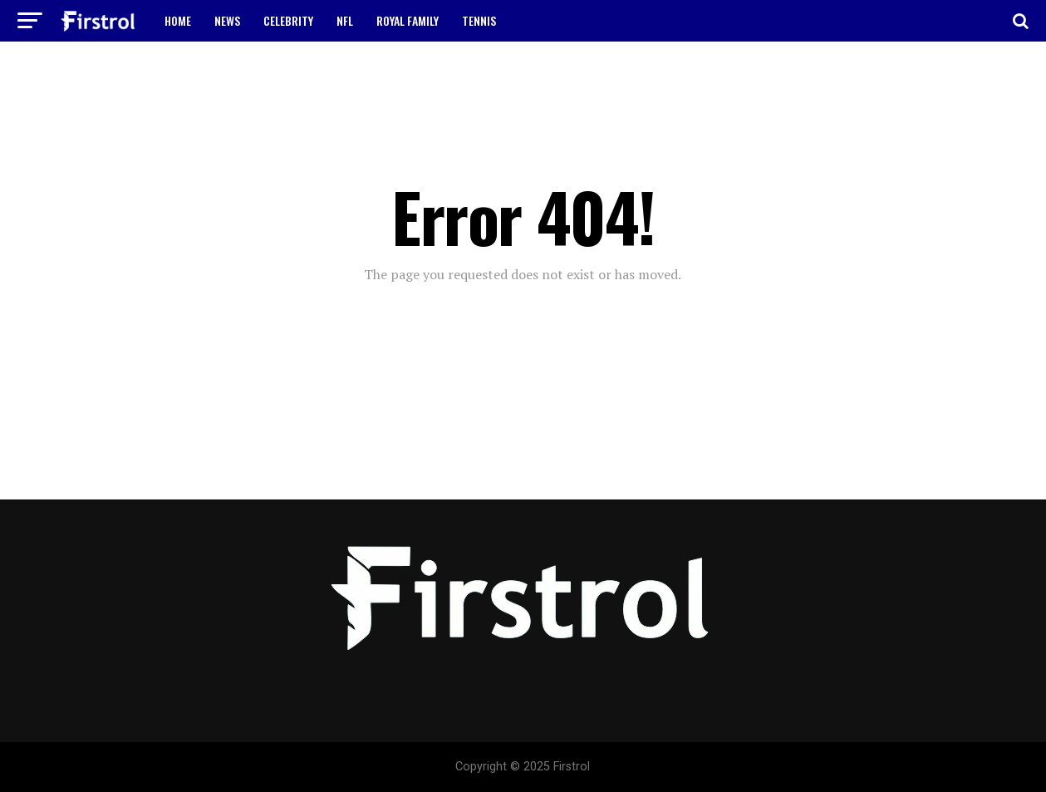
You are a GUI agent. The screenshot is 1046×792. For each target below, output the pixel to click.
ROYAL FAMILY (407, 20)
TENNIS (479, 20)
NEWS (227, 20)
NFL (344, 20)
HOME (178, 20)
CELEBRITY (288, 20)
